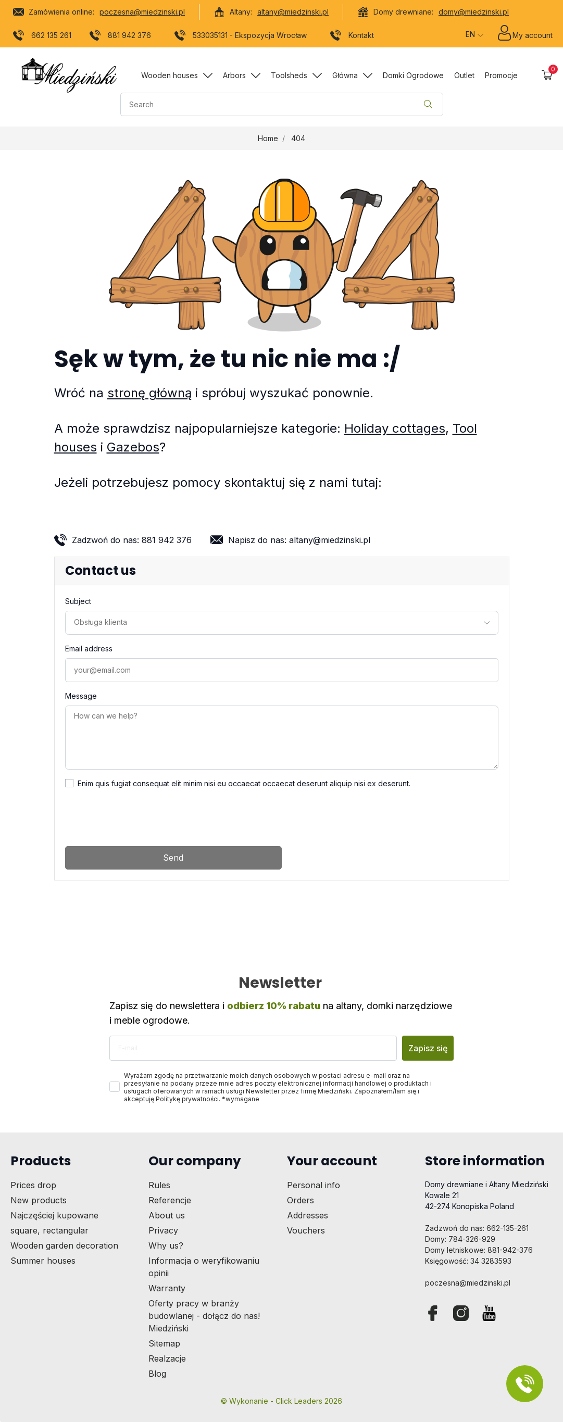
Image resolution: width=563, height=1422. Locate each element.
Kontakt (352, 37)
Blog (157, 1373)
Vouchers (306, 1230)
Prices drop (33, 1185)
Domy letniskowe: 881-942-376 (479, 1249)
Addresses (307, 1215)
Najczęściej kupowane (54, 1215)
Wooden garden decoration (64, 1245)
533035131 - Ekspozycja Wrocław (240, 37)
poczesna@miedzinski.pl (142, 11)
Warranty (166, 1288)
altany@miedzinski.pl (293, 11)
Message (81, 695)
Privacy (163, 1230)
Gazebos (133, 447)
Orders (300, 1200)
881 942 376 (121, 37)
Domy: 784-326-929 (460, 1239)
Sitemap (164, 1343)
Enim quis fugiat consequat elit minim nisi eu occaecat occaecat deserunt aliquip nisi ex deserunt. (244, 783)
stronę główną (149, 392)
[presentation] (144, 817)
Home (268, 138)
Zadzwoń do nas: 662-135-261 (477, 1228)
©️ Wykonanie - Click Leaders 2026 (281, 1400)
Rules (159, 1185)
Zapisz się (427, 1048)
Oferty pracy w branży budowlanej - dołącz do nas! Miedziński (204, 1315)
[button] (547, 75)
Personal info (313, 1185)
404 (298, 138)
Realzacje (167, 1358)
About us (166, 1215)
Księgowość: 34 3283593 (468, 1260)
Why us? (165, 1245)
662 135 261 (42, 37)
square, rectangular (49, 1230)
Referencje (169, 1200)
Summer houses (43, 1260)
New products (38, 1200)
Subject (78, 601)
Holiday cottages (394, 428)
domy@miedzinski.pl (474, 11)
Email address (88, 648)
